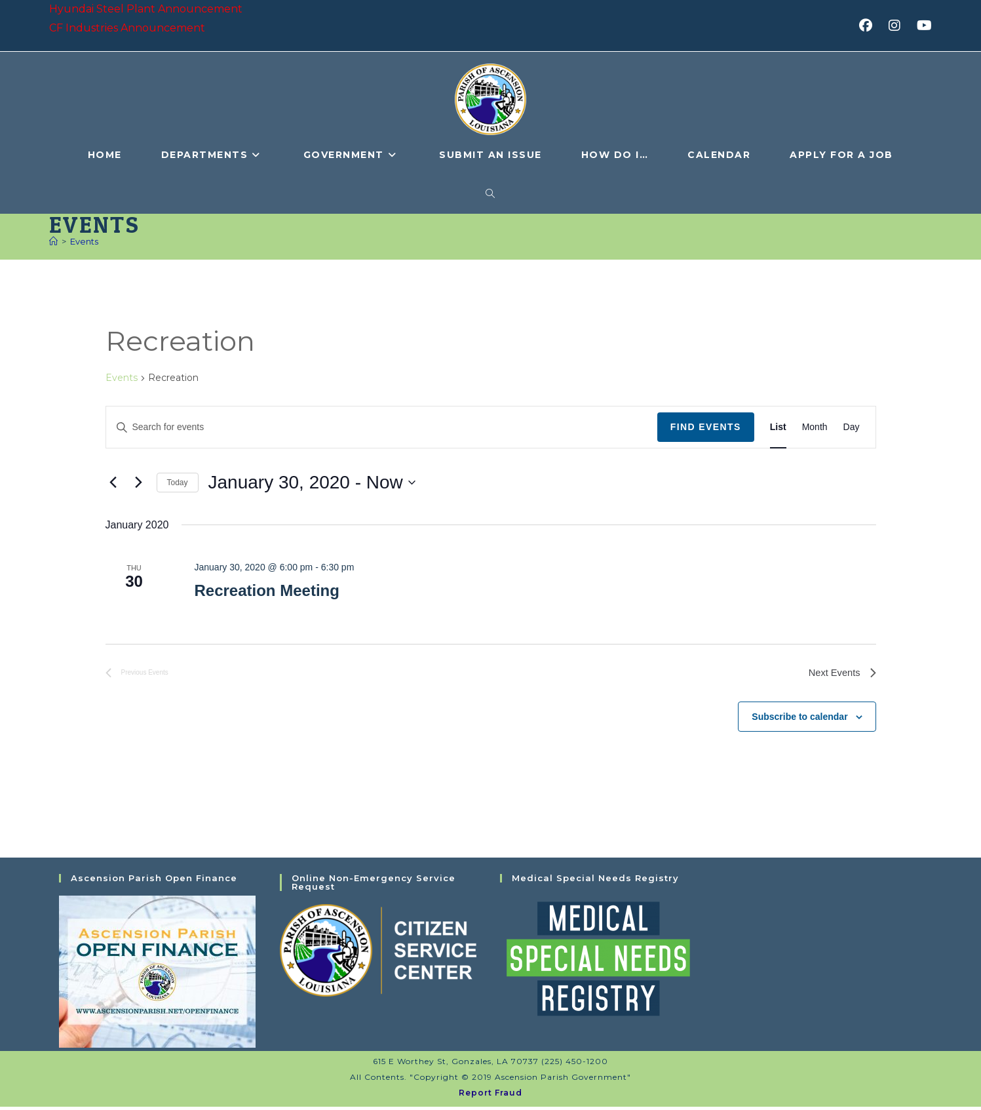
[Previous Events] (113, 483)
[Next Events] (139, 483)
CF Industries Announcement (127, 28)
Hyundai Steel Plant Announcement (145, 9)
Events (84, 242)
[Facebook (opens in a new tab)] (870, 25)
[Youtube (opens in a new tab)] (922, 25)
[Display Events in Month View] (815, 427)
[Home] (53, 242)
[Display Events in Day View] (851, 427)
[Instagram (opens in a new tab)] (899, 25)
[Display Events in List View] (778, 427)
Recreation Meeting (266, 591)
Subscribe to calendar (799, 719)
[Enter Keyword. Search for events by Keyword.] (381, 427)
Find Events (705, 427)
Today (177, 483)
